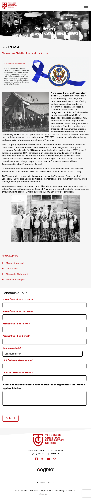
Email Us (55, 453)
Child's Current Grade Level (18, 372)
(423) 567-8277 (39, 453)
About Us (14, 47)
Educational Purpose (14, 279)
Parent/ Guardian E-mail (16, 336)
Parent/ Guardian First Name (19, 299)
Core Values (10, 268)
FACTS (51, 482)
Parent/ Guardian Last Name (19, 311)
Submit (10, 418)
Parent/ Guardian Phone (16, 323)
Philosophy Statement (15, 274)
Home (4, 47)
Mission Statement (13, 263)
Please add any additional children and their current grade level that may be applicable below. (44, 386)
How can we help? (13, 348)
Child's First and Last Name (18, 360)
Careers (41, 482)
